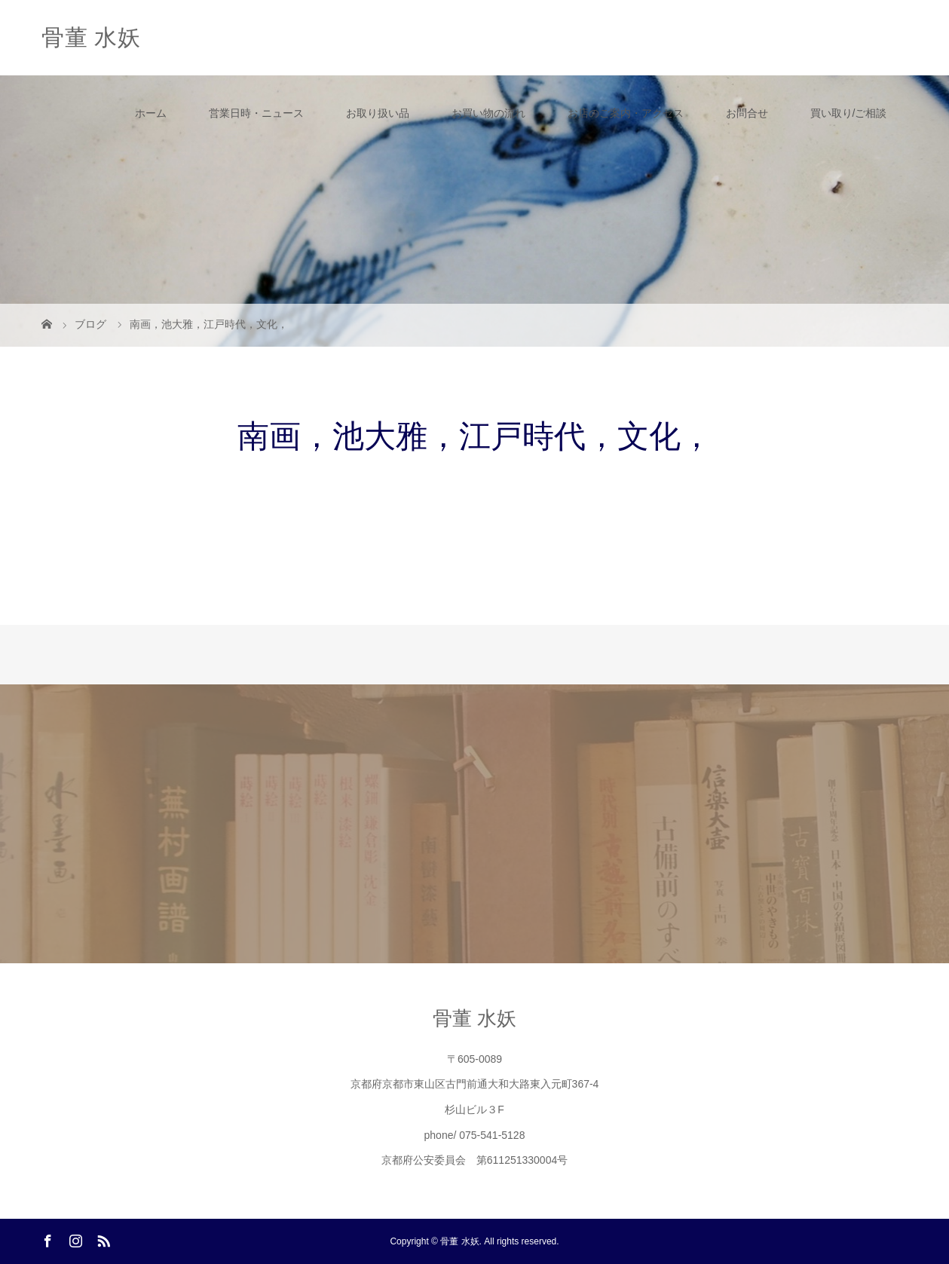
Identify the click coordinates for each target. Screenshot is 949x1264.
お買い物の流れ (488, 113)
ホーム (151, 113)
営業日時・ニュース (256, 113)
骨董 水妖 (91, 37)
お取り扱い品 (377, 113)
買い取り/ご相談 (848, 113)
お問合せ (747, 113)
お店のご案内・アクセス (626, 113)
